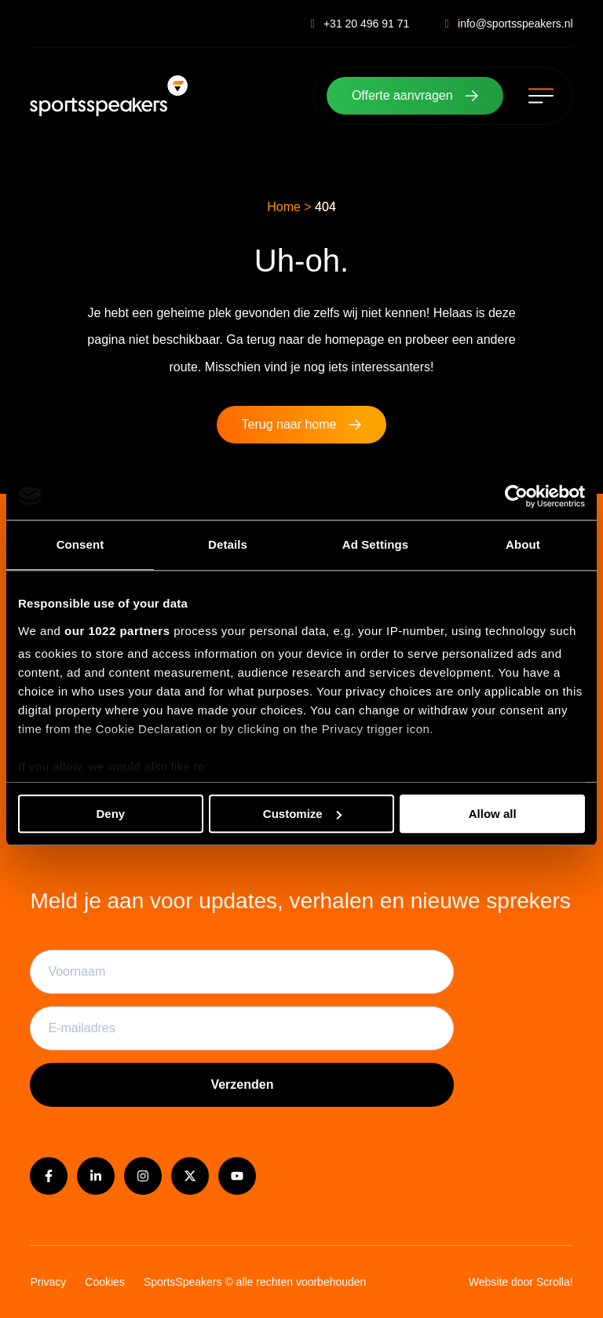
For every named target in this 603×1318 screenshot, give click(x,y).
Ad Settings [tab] (375, 544)
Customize (302, 813)
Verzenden (241, 1084)
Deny (110, 813)
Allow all (493, 813)
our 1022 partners (117, 631)
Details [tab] (227, 544)
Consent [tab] (80, 544)
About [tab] (523, 544)
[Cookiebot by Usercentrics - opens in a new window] (516, 496)
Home (284, 207)
